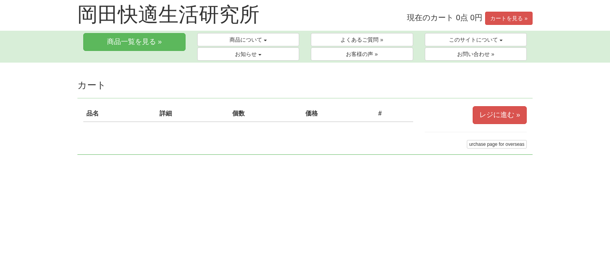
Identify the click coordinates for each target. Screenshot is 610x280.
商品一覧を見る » (134, 42)
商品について (248, 40)
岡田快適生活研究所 (168, 14)
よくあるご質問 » (361, 40)
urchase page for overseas (496, 144)
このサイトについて (476, 40)
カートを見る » (509, 18)
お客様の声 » (362, 54)
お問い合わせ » (475, 54)
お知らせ (248, 54)
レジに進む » (499, 115)
